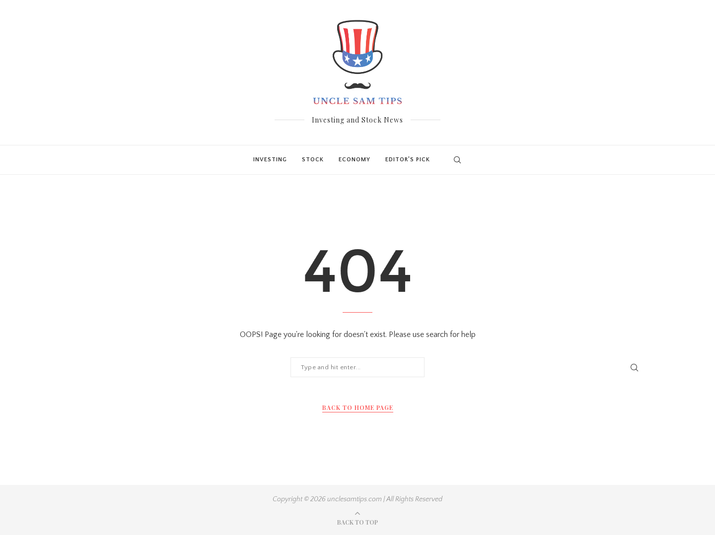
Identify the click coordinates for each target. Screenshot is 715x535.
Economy (354, 159)
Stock (313, 159)
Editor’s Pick (407, 159)
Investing (270, 159)
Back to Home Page (357, 407)
